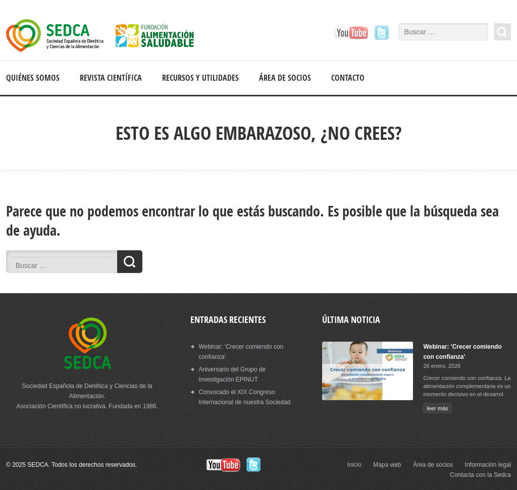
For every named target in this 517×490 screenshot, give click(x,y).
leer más (437, 408)
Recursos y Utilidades (200, 77)
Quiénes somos (33, 77)
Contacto (348, 77)
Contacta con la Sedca (480, 474)
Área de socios (285, 77)
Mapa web (387, 464)
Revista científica (111, 77)
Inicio (354, 464)
